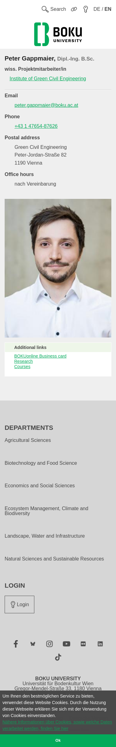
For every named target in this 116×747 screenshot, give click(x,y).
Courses (22, 366)
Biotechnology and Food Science (41, 463)
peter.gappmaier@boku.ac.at (46, 105)
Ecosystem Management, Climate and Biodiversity (46, 511)
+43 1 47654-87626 (36, 126)
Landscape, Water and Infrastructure (45, 536)
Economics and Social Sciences (40, 485)
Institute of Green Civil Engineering (48, 78)
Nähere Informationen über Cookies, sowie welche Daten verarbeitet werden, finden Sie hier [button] (57, 725)
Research (23, 361)
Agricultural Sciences (28, 440)
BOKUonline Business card (40, 356)
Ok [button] (58, 740)
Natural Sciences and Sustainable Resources (54, 558)
